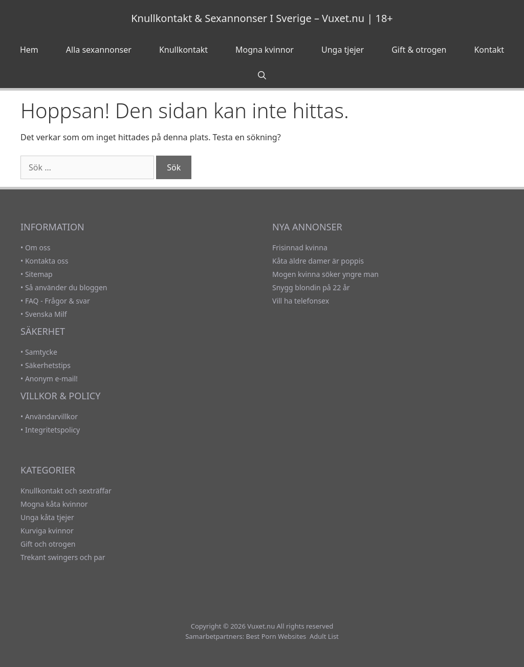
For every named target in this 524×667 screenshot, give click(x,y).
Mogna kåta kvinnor (54, 504)
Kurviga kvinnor (47, 530)
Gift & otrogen (418, 49)
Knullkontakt (183, 49)
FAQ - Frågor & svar (57, 301)
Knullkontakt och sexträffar (66, 491)
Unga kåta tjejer (47, 517)
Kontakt (489, 49)
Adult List (324, 636)
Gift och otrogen (47, 544)
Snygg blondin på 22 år (311, 287)
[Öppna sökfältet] (262, 75)
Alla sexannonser (99, 49)
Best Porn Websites (276, 636)
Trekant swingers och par (62, 557)
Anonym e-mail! (51, 378)
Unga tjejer (342, 49)
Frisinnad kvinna (300, 247)
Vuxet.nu (261, 626)
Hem (29, 49)
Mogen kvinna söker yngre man (325, 274)
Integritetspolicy (52, 430)
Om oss (38, 247)
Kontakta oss (47, 261)
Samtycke (41, 352)
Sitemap (39, 274)
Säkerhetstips (48, 365)
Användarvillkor (51, 416)
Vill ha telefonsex (300, 301)
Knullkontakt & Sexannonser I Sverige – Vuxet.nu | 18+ (262, 18)
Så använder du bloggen (66, 287)
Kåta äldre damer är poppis (318, 261)
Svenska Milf (46, 314)
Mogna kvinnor (264, 49)
